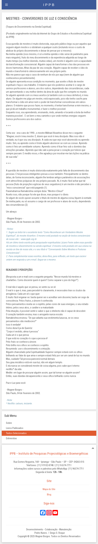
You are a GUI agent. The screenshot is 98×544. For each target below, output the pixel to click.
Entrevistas (11, 438)
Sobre (9, 423)
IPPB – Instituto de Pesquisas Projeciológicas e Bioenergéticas (49, 453)
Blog (49, 494)
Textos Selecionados (16, 433)
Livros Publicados (14, 428)
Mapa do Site (49, 489)
